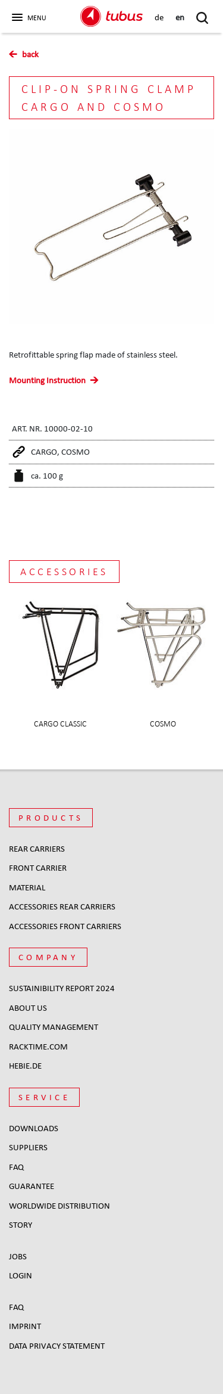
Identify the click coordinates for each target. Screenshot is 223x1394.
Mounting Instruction (47, 380)
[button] (27, 14)
